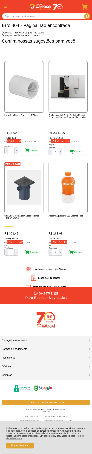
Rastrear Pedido (20, 340)
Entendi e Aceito (20, 445)
